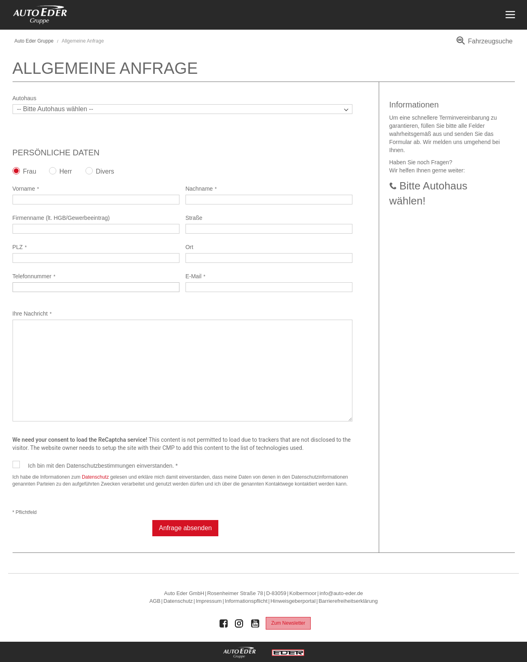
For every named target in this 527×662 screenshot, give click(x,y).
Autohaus (24, 98)
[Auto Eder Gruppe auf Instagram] (239, 623)
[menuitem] (483, 44)
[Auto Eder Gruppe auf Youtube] (255, 623)
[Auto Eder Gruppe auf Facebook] (224, 623)
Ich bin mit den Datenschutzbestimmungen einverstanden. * (103, 465)
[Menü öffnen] (509, 15)
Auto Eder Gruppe (34, 41)
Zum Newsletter (288, 623)
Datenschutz (95, 477)
